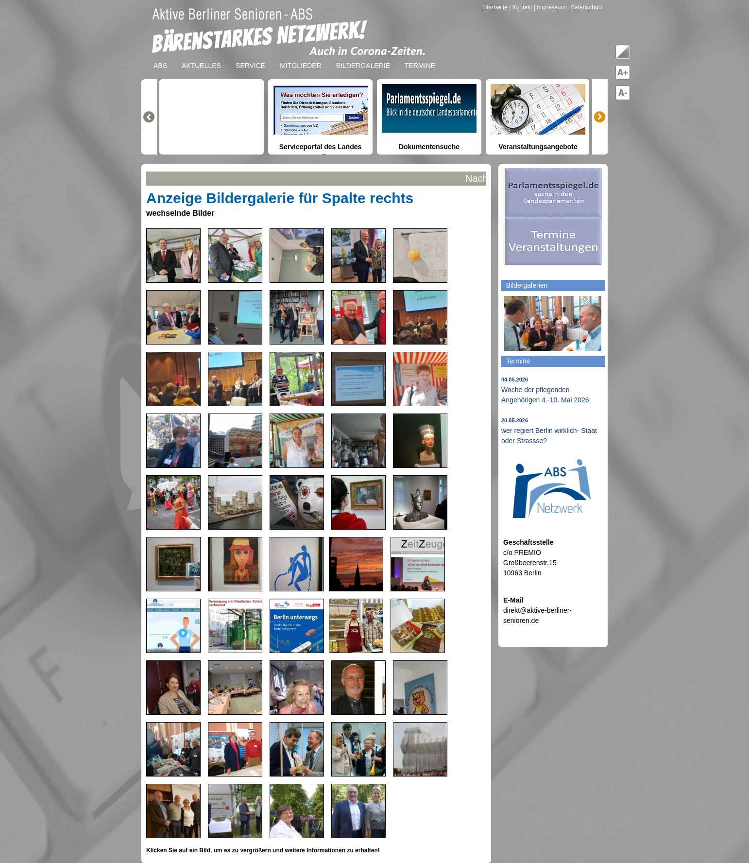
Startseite (496, 7)
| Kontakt (521, 7)
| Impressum (550, 7)
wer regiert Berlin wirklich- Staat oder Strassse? (549, 431)
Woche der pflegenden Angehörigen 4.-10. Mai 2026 (545, 390)
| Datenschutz (585, 7)
